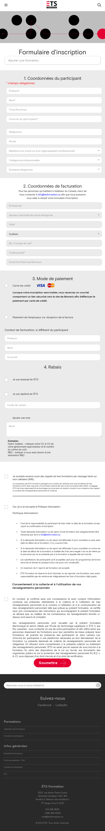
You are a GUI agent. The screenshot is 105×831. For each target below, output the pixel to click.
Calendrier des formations (14, 729)
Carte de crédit (34, 285)
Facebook (45, 705)
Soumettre (52, 663)
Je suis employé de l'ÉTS (25, 379)
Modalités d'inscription (13, 753)
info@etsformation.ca (49, 194)
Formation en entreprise (13, 736)
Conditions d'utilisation (13, 767)
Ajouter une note (21, 417)
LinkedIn (61, 705)
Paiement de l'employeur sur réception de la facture (43, 317)
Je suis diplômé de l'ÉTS (25, 394)
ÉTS (5, 774)
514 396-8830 (52, 809)
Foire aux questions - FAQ (14, 760)
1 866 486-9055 (52, 813)
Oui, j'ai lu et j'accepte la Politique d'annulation (36, 507)
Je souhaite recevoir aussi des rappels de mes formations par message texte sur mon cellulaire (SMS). (55, 478)
